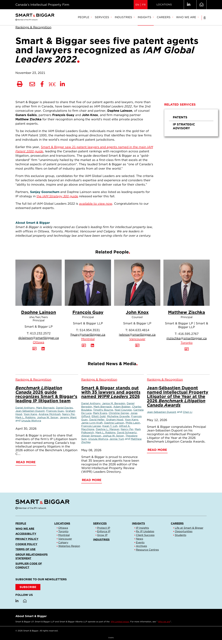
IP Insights (142, 527)
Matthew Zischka (186, 312)
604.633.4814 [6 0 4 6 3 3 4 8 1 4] (139, 330)
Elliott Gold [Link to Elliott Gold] (98, 416)
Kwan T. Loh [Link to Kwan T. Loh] (109, 425)
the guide (57, 196)
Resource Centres (147, 549)
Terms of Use (25, 549)
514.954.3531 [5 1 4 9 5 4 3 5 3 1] (90, 330)
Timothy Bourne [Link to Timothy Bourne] (103, 409)
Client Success (145, 535)
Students (180, 535)
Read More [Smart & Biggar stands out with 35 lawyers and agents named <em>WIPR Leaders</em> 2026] (91, 480)
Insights (146, 17)
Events (140, 542)
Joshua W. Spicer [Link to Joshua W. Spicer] (47, 417)
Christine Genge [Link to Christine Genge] (119, 413)
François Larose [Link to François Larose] (91, 425)
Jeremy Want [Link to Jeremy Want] (68, 417)
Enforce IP (103, 531)
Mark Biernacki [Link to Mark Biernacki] (45, 407)
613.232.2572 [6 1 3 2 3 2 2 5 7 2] (40, 333)
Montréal (88, 339)
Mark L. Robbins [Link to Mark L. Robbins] (25, 417)
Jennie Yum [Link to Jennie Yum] (116, 438)
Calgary (63, 542)
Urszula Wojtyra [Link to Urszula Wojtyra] (31, 420)
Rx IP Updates (145, 531)
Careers (165, 17)
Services (103, 17)
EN (137, 4)
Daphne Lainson (38, 312)
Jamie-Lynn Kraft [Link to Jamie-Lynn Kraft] (92, 422)
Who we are (187, 17)
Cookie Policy (26, 544)
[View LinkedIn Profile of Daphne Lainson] (43, 349)
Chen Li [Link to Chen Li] (187, 411)
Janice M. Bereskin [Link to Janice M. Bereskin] (113, 403)
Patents (180, 117)
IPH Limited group (120, 621)
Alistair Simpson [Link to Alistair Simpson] (91, 435)
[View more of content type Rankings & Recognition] (33, 27)
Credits (111, 637)
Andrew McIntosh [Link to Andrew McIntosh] (50, 414)
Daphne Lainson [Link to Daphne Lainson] (114, 422)
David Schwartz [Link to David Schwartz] (127, 432)
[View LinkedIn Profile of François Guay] (92, 345)
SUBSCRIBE (28, 587)
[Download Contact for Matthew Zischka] (187, 349)
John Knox (137, 312)
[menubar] (138, 17)
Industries (125, 17)
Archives (141, 546)
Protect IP (103, 527)
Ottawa (38, 342)
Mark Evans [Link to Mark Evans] (100, 413)
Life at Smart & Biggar (189, 527)
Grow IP (102, 535)
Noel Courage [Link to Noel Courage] (123, 409)
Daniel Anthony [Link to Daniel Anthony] (25, 407)
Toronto (187, 343)
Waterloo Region (69, 546)
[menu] (191, 122)
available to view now (95, 203)
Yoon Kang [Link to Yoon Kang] (30, 414)
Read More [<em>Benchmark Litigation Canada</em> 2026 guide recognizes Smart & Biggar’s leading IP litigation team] (25, 462)
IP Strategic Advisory (184, 126)
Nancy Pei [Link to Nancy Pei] (68, 414)
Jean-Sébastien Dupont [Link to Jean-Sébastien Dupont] (30, 410)
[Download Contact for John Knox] (137, 345)
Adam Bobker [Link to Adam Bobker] (122, 406)
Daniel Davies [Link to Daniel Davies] (64, 407)
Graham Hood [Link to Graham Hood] (114, 419)
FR (144, 4)
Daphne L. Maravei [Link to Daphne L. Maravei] (107, 429)
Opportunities (183, 531)
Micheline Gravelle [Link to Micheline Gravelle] (118, 416)
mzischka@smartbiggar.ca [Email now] (186, 338)
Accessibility (25, 533)
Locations (164, 4)
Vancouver (137, 339)
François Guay (87, 312)
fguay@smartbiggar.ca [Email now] (87, 334)
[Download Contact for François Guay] (84, 345)
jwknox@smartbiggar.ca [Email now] (137, 334)
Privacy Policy (26, 538)
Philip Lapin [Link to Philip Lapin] (133, 422)
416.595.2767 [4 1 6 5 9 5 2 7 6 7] (188, 334)
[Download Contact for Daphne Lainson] (34, 349)
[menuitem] (85, 17)
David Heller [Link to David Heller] (97, 419)
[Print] (20, 84)
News (139, 538)
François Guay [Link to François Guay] (55, 410)
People (85, 17)
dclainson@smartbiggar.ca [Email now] (38, 338)
